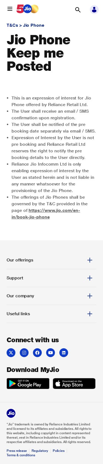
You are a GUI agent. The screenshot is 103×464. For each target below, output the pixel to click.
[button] (9, 8)
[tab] (51, 260)
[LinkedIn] (63, 352)
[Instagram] (24, 352)
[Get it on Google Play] (28, 384)
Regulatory (40, 451)
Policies (59, 451)
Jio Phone (33, 25)
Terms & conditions (21, 455)
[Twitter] (11, 352)
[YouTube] (50, 352)
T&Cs (12, 25)
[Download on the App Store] (74, 384)
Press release (17, 451)
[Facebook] (37, 352)
